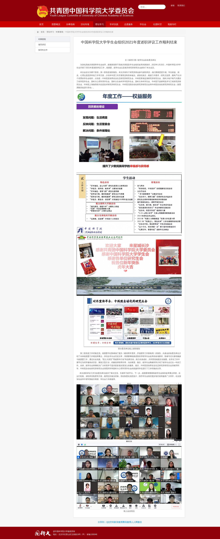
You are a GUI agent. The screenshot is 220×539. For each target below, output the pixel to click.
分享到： (102, 522)
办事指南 (70, 24)
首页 (41, 24)
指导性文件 (43, 50)
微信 (140, 522)
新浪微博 (118, 522)
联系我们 (181, 5)
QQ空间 (110, 522)
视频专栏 (172, 24)
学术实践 (114, 24)
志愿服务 (128, 24)
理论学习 (99, 24)
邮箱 (172, 5)
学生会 (143, 24)
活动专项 (85, 24)
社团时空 (157, 24)
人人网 (134, 522)
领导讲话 (42, 45)
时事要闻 (59, 32)
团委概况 (56, 24)
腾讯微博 (127, 522)
